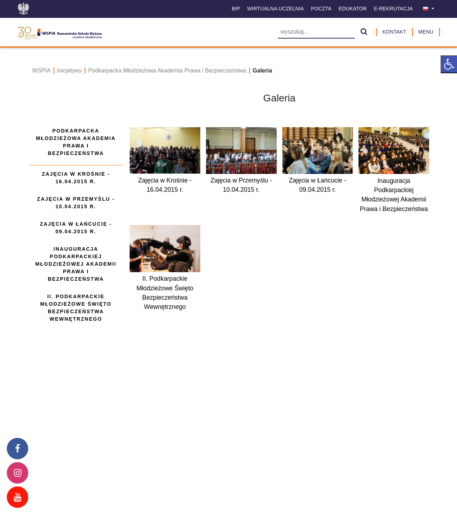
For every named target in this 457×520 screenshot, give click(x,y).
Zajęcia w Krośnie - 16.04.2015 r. (76, 177)
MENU (425, 32)
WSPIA (41, 71)
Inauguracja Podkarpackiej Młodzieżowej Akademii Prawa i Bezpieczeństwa (75, 264)
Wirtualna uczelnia (275, 8)
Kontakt (394, 32)
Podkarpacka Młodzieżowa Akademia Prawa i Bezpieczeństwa (167, 71)
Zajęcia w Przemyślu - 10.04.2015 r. (76, 202)
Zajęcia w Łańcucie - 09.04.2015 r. (76, 227)
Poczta (321, 8)
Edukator (352, 8)
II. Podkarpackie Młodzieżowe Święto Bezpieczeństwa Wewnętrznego (76, 308)
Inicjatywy (69, 71)
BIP (236, 8)
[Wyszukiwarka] (316, 32)
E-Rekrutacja (393, 8)
